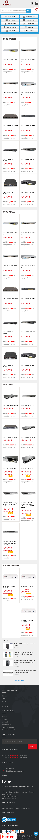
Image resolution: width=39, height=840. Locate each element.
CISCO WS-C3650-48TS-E (10, 405)
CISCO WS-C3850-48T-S (28, 468)
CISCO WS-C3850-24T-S (10, 468)
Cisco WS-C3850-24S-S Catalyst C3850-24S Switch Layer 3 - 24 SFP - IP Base (28, 505)
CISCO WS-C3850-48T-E (28, 437)
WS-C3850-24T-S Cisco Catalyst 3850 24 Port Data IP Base (9, 543)
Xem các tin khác (19, 680)
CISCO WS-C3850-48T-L (10, 437)
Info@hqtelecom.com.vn (14, 771)
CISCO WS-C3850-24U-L (28, 405)
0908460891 (14, 755)
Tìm (28, 10)
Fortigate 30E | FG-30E (27, 586)
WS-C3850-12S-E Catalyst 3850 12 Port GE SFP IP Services (10, 504)
